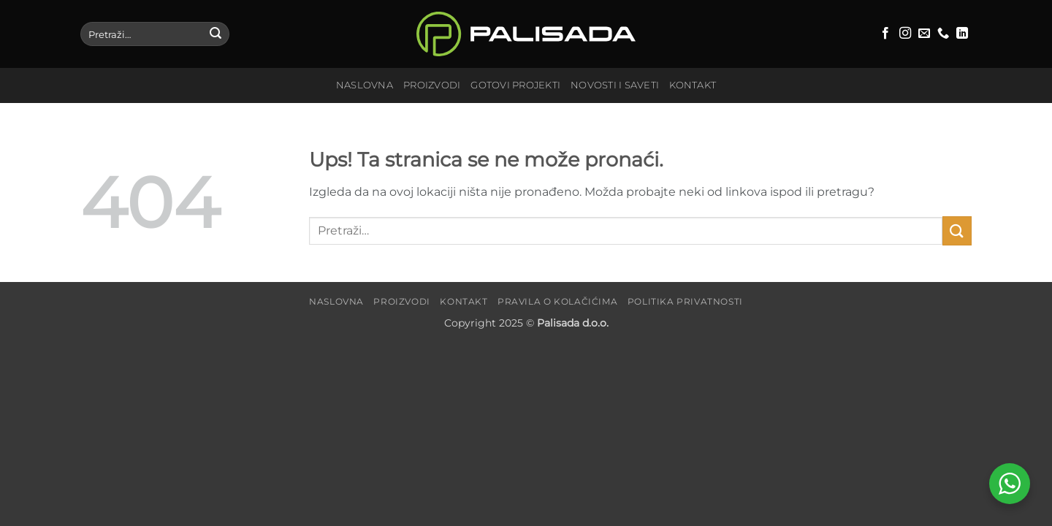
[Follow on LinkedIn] (962, 33)
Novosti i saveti (615, 85)
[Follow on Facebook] (885, 33)
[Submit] (215, 34)
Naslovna (364, 85)
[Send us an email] (924, 33)
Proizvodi (431, 85)
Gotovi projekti (515, 85)
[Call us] (943, 33)
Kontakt (692, 85)
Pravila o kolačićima (557, 301)
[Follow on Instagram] (905, 33)
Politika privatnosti (685, 301)
